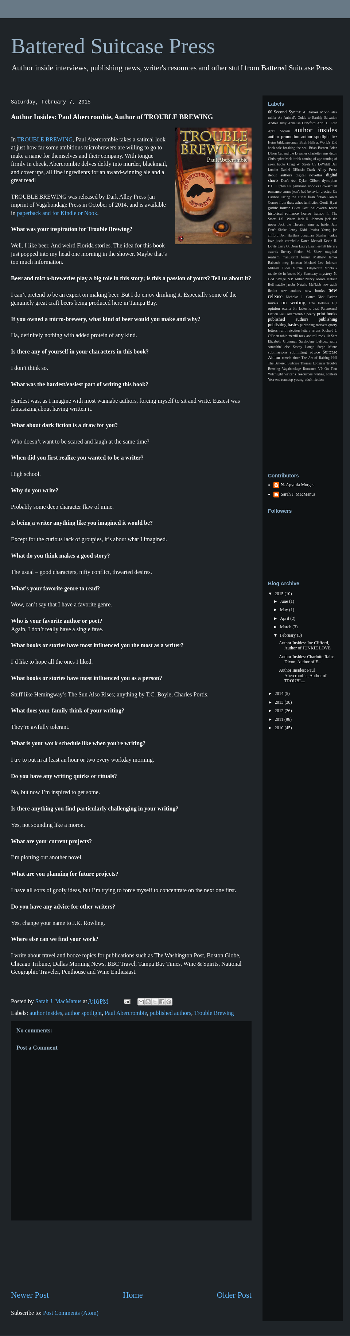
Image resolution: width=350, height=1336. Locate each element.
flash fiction (317, 197)
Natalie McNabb (309, 284)
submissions (277, 352)
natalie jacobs (286, 284)
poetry (311, 314)
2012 (280, 710)
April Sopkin (279, 131)
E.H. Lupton (277, 186)
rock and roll (308, 336)
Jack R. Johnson (310, 219)
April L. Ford (327, 123)
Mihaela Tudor (279, 268)
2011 (280, 719)
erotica (326, 191)
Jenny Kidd (298, 230)
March (286, 626)
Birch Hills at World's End (318, 142)
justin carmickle (287, 241)
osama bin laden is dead (300, 308)
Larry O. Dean (287, 246)
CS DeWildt (321, 164)
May (284, 609)
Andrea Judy (277, 123)
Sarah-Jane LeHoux (313, 341)
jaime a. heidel (318, 224)
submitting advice (305, 352)
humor (319, 213)
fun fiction (311, 202)
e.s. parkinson (297, 186)
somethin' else (279, 347)
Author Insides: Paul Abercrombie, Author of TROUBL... (303, 675)
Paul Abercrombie (126, 1013)
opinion (274, 308)
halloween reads (324, 208)
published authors (170, 1013)
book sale (275, 148)
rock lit (324, 335)
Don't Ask (288, 181)
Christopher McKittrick (284, 159)
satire (333, 341)
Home (133, 1295)
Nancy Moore (316, 279)
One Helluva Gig (323, 303)
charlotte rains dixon (322, 153)
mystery (325, 273)
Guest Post (300, 208)
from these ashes (291, 202)
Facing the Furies (293, 197)
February (288, 635)
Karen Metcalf (311, 241)
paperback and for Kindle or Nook (56, 213)
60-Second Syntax (284, 111)
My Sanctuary (308, 274)
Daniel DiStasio (293, 170)
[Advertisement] (131, 1255)
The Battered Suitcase (283, 363)
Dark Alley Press (322, 169)
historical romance (283, 213)
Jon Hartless (290, 235)
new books (315, 290)
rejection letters (298, 330)
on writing (293, 302)
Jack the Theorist (292, 224)
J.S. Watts (287, 218)
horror (306, 213)
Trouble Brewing (214, 1013)
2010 (280, 727)
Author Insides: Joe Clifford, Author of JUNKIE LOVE (305, 645)
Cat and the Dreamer (292, 153)
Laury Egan (307, 246)
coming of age (312, 159)
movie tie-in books (282, 274)
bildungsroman (288, 142)
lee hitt (321, 246)
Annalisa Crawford (301, 123)
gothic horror (279, 208)
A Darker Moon (316, 112)
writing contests (325, 374)
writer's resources (298, 374)
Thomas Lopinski (312, 363)
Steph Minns (327, 347)
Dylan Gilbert (309, 181)
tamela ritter (291, 358)
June (284, 601)
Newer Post (30, 1295)
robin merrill (289, 336)
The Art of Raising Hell (319, 358)
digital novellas (309, 175)
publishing (328, 319)
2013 (280, 702)
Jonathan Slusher (313, 235)
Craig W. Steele (298, 164)
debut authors (280, 175)
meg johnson (292, 263)
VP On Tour (327, 369)
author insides (46, 1013)
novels (273, 303)
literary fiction (292, 252)
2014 (280, 693)
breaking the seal (295, 148)
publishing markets (313, 325)
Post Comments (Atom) (70, 1313)
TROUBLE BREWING (45, 139)
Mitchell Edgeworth (307, 268)
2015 (280, 593)
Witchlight (275, 374)
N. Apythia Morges (297, 484)
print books (327, 313)
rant (282, 330)
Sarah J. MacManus (298, 494)
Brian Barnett (318, 148)
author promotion (283, 136)
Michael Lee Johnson (320, 263)
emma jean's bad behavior (301, 192)
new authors (291, 291)
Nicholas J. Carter (300, 297)
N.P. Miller (295, 279)
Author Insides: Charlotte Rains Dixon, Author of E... (306, 659)
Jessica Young (319, 230)
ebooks (313, 186)
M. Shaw (314, 252)
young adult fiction (309, 379)
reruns (316, 330)
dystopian (329, 180)
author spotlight (83, 1013)
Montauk (330, 268)
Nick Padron (327, 297)
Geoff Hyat (328, 202)
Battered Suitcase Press (113, 46)
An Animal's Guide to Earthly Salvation (307, 118)
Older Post (234, 1295)
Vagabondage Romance (299, 369)
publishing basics (283, 324)
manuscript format (296, 257)
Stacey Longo (303, 347)
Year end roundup (280, 380)
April (285, 618)
